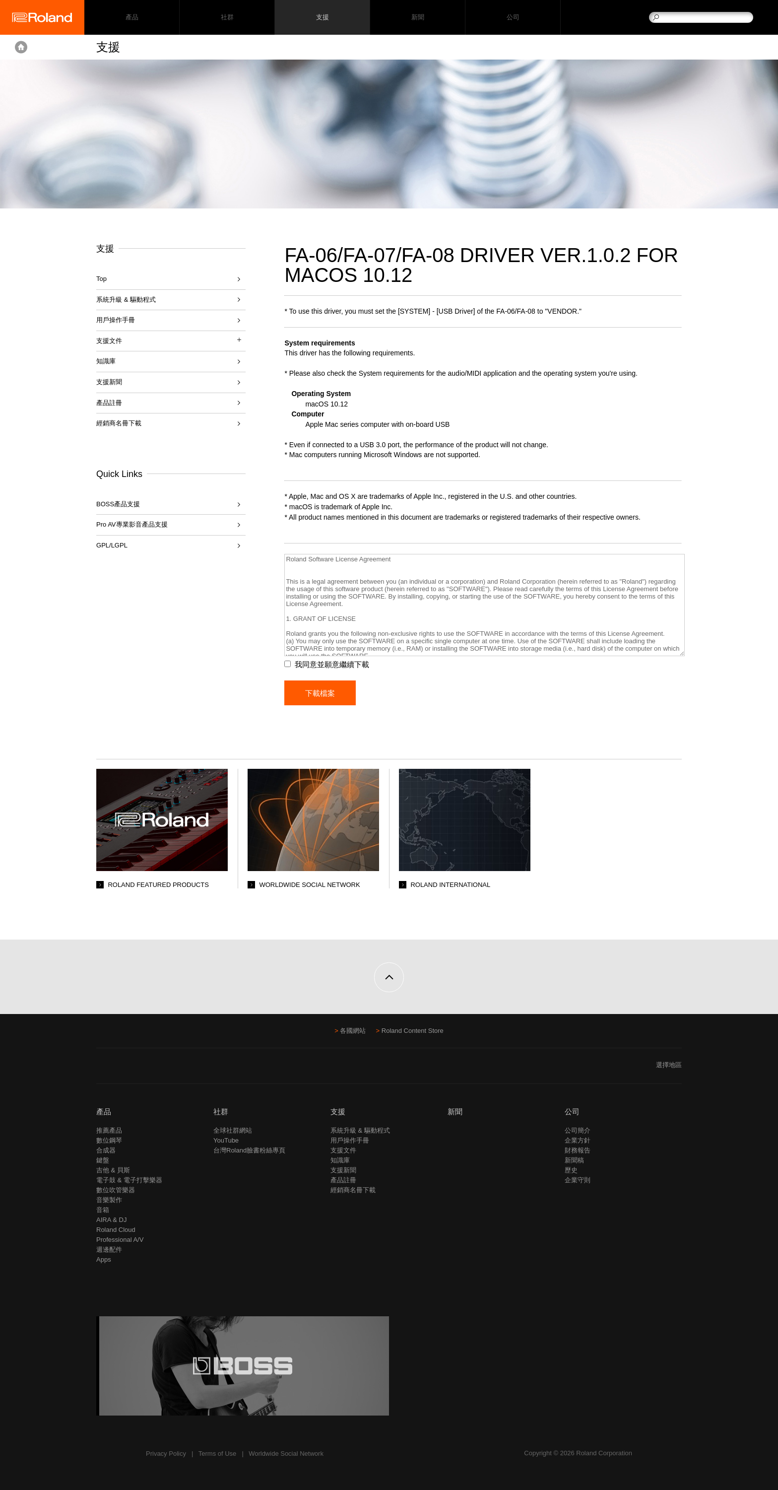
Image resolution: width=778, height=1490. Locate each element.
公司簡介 (577, 1130)
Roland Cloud (115, 1229)
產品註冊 (109, 402)
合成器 (106, 1150)
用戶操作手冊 (115, 320)
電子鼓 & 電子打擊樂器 (129, 1180)
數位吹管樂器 (115, 1190)
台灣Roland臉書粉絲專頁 (249, 1150)
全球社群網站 (232, 1130)
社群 (227, 17)
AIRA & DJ (111, 1219)
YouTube (226, 1140)
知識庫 (106, 361)
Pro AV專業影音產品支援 (132, 524)
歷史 (571, 1170)
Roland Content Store (413, 1030)
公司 (513, 17)
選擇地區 (669, 1065)
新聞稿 (574, 1160)
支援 (322, 17)
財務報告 (577, 1150)
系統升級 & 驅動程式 (126, 299)
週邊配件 (109, 1249)
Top (101, 278)
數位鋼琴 (109, 1140)
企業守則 (577, 1180)
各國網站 (353, 1030)
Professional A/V (119, 1239)
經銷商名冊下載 (118, 423)
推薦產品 (109, 1130)
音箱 (102, 1210)
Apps (103, 1259)
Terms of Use (217, 1453)
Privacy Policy (166, 1453)
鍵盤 (102, 1160)
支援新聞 (109, 382)
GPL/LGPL (112, 545)
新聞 (417, 17)
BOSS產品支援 (118, 504)
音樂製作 (109, 1200)
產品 (103, 1111)
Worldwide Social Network (286, 1453)
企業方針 (577, 1140)
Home (21, 47)
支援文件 (343, 1150)
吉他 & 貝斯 (113, 1170)
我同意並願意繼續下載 (332, 664)
